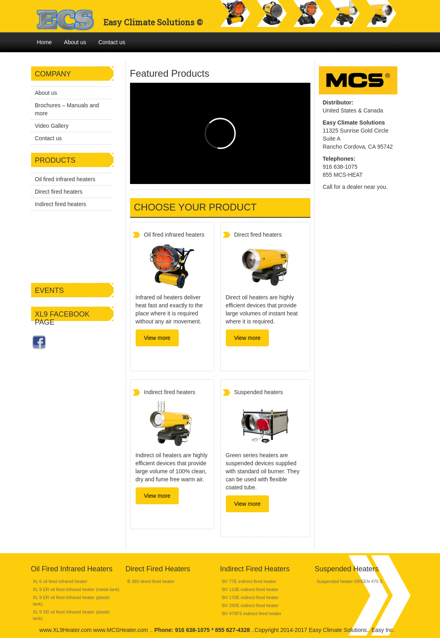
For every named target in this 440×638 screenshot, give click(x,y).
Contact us (111, 42)
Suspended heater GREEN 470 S (350, 581)
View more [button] (157, 338)
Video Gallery (52, 126)
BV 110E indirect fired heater (250, 589)
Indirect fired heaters (61, 204)
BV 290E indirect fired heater (250, 605)
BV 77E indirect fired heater (249, 581)
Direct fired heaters (59, 191)
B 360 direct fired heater (151, 581)
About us (75, 42)
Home (44, 42)
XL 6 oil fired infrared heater (60, 581)
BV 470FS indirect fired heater (251, 613)
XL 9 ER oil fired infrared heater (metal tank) (76, 589)
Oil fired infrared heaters (65, 179)
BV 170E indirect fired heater (250, 597)
